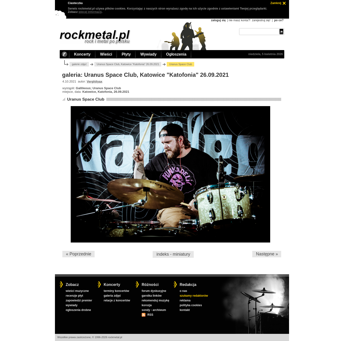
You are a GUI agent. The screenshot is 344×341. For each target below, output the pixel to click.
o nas (183, 291)
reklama (185, 300)
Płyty (126, 54)
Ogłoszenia (176, 54)
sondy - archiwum (154, 310)
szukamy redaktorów (194, 295)
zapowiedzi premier (79, 300)
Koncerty (82, 54)
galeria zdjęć (112, 295)
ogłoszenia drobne (78, 310)
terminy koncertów (116, 291)
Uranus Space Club (85, 99)
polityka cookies (191, 305)
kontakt (185, 310)
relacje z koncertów (117, 300)
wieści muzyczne (77, 291)
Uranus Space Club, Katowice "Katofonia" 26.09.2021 (128, 64)
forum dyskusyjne (154, 291)
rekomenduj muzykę (155, 300)
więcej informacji (90, 12)
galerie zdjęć (79, 64)
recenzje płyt (74, 295)
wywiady (71, 305)
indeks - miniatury (173, 254)
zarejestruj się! (261, 20)
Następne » (267, 254)
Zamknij (275, 3)
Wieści (106, 54)
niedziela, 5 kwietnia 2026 (265, 54)
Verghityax (94, 81)
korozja (147, 305)
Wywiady (148, 54)
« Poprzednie (78, 254)
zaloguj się (218, 20)
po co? (279, 20)
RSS (150, 314)
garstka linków (151, 295)
